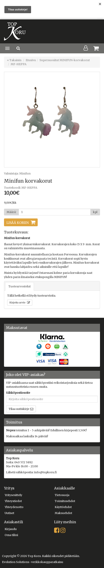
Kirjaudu (11, 529)
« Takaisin (14, 60)
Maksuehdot (63, 513)
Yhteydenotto (14, 507)
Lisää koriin (17, 223)
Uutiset (9, 513)
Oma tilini (11, 535)
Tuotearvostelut (19, 286)
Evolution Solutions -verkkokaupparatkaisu (32, 562)
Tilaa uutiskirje (19, 409)
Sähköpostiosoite (18, 393)
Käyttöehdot (63, 507)
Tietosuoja (62, 495)
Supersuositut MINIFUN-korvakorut (64, 60)
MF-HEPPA (18, 64)
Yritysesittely (13, 495)
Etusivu (31, 60)
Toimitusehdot (65, 501)
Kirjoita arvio (17, 302)
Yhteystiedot (13, 501)
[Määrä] (55, 212)
